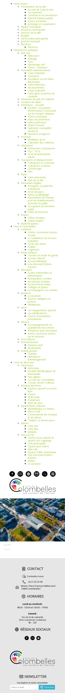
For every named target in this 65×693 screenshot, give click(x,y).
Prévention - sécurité (32, 105)
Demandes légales (31, 183)
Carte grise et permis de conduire (41, 95)
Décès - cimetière (37, 67)
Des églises (34, 377)
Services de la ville (31, 32)
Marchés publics (30, 223)
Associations (28, 339)
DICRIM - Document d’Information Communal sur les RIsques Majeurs (42, 110)
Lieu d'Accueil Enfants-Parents (40, 456)
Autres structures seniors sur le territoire (42, 335)
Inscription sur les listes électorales (41, 80)
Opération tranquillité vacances (39, 129)
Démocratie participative (34, 38)
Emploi (24, 214)
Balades (32, 431)
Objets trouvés (36, 125)
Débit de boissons (38, 212)
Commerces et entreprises (43, 15)
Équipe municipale (31, 26)
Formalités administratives (35, 70)
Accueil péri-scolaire (39, 281)
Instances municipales (33, 29)
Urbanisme (27, 145)
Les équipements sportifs (42, 310)
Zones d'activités (37, 21)
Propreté (26, 136)
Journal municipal (30, 41)
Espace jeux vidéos (38, 446)
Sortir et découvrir (24, 362)
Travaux (32, 353)
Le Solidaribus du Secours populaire (42, 239)
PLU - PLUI (34, 151)
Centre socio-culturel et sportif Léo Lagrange (41, 439)
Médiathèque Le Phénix (41, 408)
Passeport (33, 76)
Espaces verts (35, 345)
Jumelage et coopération (41, 24)
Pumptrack (34, 400)
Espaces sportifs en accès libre (42, 390)
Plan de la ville (36, 180)
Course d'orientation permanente (39, 317)
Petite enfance (29, 252)
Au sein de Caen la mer (41, 9)
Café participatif (36, 443)
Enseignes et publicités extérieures (40, 187)
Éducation (26, 269)
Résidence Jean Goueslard (42, 330)
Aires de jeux (35, 403)
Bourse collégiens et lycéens (39, 300)
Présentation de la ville (33, 6)
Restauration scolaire (39, 278)
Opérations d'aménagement (37, 358)
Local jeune (34, 295)
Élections (26, 44)
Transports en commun (41, 162)
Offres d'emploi (36, 217)
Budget (25, 35)
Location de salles (31, 102)
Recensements (36, 87)
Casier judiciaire (36, 90)
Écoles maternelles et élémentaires (40, 274)
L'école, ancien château (41, 382)
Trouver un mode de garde (43, 255)
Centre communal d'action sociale (42, 234)
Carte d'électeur (36, 84)
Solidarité (26, 229)
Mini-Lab (32, 449)
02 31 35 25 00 (35, 581)
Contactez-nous (35, 576)
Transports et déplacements (37, 160)
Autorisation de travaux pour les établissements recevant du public (41, 200)
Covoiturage (34, 168)
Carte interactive (37, 177)
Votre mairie (21, 3)
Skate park (34, 397)
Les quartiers (35, 12)
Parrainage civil (36, 64)
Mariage (32, 58)
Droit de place (36, 191)
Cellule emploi (35, 220)
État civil (25, 53)
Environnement (29, 342)
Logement (33, 249)
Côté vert (33, 426)
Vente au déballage (38, 194)
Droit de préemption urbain (39, 155)
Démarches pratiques (26, 50)
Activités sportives (31, 385)
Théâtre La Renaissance (41, 420)
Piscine (32, 394)
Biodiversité (34, 348)
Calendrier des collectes (41, 142)
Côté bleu (33, 429)
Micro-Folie (34, 411)
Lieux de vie (27, 434)
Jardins (31, 460)
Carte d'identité (36, 73)
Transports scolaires (39, 165)
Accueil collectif (36, 258)
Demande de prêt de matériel (37, 99)
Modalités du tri (36, 139)
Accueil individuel (37, 261)
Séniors (25, 322)
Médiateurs (34, 304)
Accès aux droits (37, 243)
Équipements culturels (33, 405)
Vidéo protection (37, 122)
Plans (24, 174)
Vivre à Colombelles (25, 226)
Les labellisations (37, 313)
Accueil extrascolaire (39, 284)
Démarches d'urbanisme (41, 148)
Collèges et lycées (38, 287)
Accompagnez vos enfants (43, 290)
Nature (25, 423)
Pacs (30, 61)
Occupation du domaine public (41, 208)
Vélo (30, 171)
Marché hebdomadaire (40, 18)
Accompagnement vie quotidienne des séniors (41, 326)
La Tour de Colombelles (41, 379)
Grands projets (29, 351)
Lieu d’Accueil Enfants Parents (40, 265)
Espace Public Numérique (42, 452)
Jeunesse (26, 293)
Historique (33, 368)
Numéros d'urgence (39, 134)
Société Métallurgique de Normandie (41, 372)
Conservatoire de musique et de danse (42, 416)
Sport (24, 307)
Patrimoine (27, 365)
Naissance (33, 55)
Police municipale (37, 116)
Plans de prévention (39, 119)
